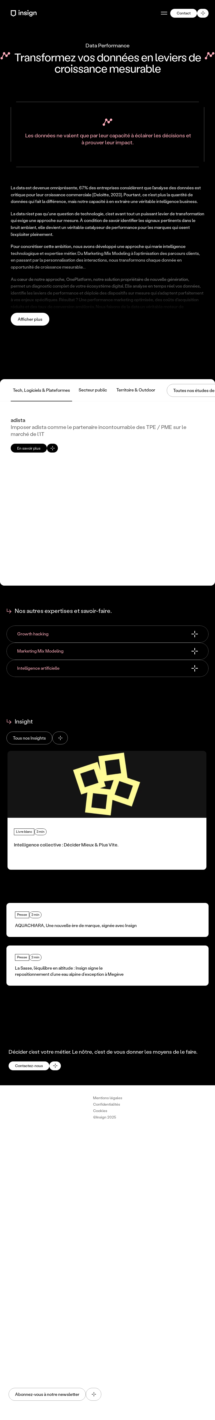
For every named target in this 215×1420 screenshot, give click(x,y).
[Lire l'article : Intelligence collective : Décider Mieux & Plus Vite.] (107, 810)
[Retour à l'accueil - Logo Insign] (24, 13)
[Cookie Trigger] (100, 1111)
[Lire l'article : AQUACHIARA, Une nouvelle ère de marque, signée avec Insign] (107, 920)
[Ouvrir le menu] (164, 13)
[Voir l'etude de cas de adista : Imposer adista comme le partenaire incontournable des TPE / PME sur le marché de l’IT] (107, 493)
